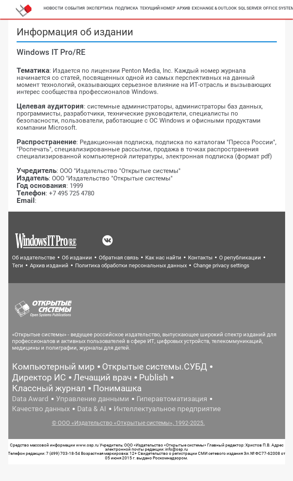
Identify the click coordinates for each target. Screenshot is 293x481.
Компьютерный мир (53, 367)
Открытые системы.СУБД (154, 367)
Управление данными (92, 399)
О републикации (240, 257)
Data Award (30, 399)
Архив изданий (49, 265)
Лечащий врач (102, 377)
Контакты (200, 257)
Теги (17, 265)
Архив (183, 8)
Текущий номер (157, 8)
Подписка (126, 8)
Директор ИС (39, 377)
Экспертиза (99, 8)
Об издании (77, 257)
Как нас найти (163, 257)
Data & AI (91, 409)
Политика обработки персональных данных (131, 265)
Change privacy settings (221, 265)
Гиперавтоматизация (172, 399)
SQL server (249, 8)
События (75, 8)
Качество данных (41, 409)
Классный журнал (48, 388)
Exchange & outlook (214, 8)
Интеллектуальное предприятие (167, 409)
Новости (53, 8)
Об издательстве (33, 257)
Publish (153, 377)
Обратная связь (119, 257)
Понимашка (117, 388)
